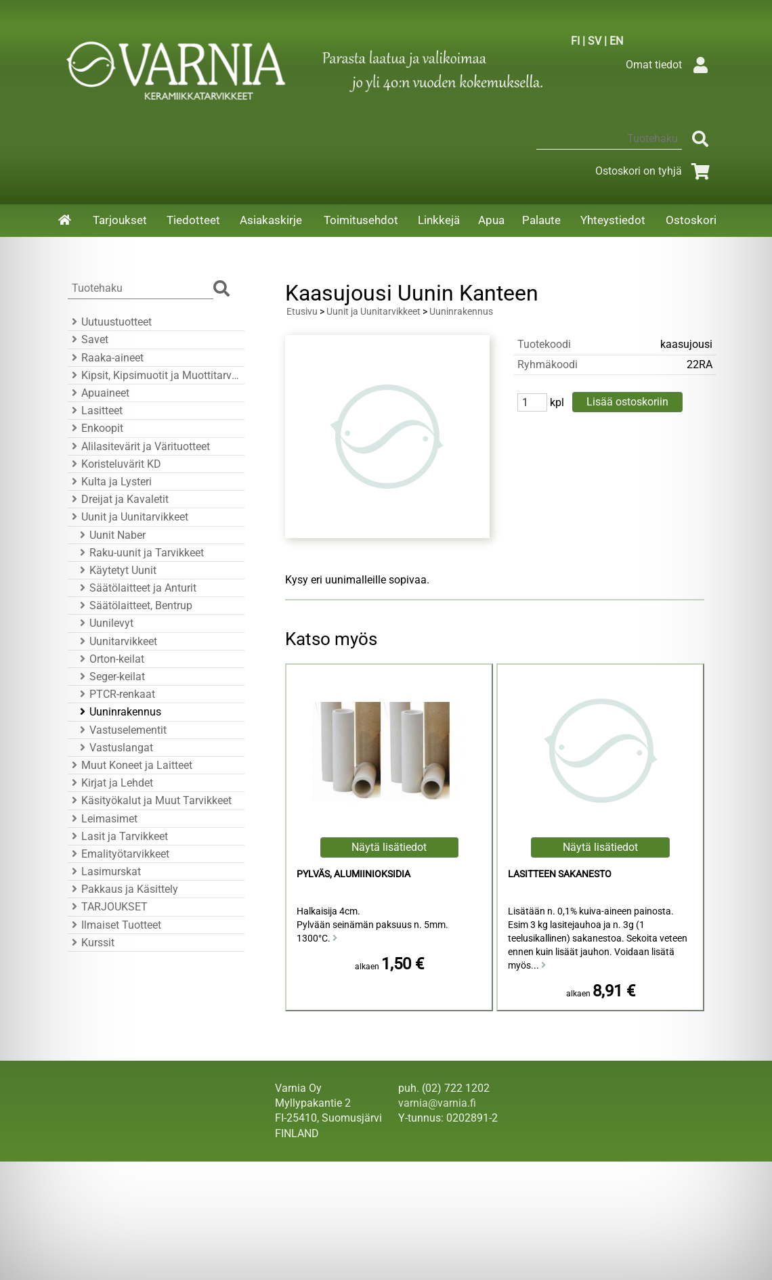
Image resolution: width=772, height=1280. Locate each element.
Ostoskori (691, 220)
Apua (491, 220)
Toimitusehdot (361, 220)
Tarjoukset (120, 220)
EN (616, 41)
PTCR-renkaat (115, 694)
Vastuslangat (114, 747)
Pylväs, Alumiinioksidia (353, 874)
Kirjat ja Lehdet (110, 782)
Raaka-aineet (106, 357)
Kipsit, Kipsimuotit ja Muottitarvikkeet (154, 375)
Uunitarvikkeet (116, 641)
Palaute (541, 220)
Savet (88, 339)
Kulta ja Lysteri (110, 481)
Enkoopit (95, 428)
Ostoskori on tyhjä (654, 170)
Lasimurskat (104, 871)
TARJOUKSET (108, 906)
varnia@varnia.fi (437, 1103)
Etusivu (302, 311)
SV (594, 41)
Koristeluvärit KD (114, 464)
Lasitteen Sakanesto (560, 874)
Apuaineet (98, 393)
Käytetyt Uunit (116, 570)
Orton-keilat (110, 659)
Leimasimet (102, 818)
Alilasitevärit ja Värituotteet (139, 446)
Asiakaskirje (271, 220)
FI (575, 41)
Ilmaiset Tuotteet (114, 925)
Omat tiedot (670, 64)
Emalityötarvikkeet (118, 853)
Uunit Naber (111, 535)
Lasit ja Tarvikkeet (118, 836)
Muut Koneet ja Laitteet (130, 765)
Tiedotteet (193, 220)
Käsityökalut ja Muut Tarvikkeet (150, 800)
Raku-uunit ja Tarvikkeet (140, 552)
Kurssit (91, 942)
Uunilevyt (104, 623)
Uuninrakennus (118, 711)
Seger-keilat (110, 676)
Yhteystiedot (612, 220)
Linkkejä (439, 220)
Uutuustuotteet (110, 321)
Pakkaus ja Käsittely (123, 889)
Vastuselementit (121, 730)
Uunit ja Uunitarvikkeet (128, 516)
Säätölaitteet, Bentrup (134, 605)
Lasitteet (95, 410)
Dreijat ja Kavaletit (118, 499)
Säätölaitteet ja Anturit (136, 587)
